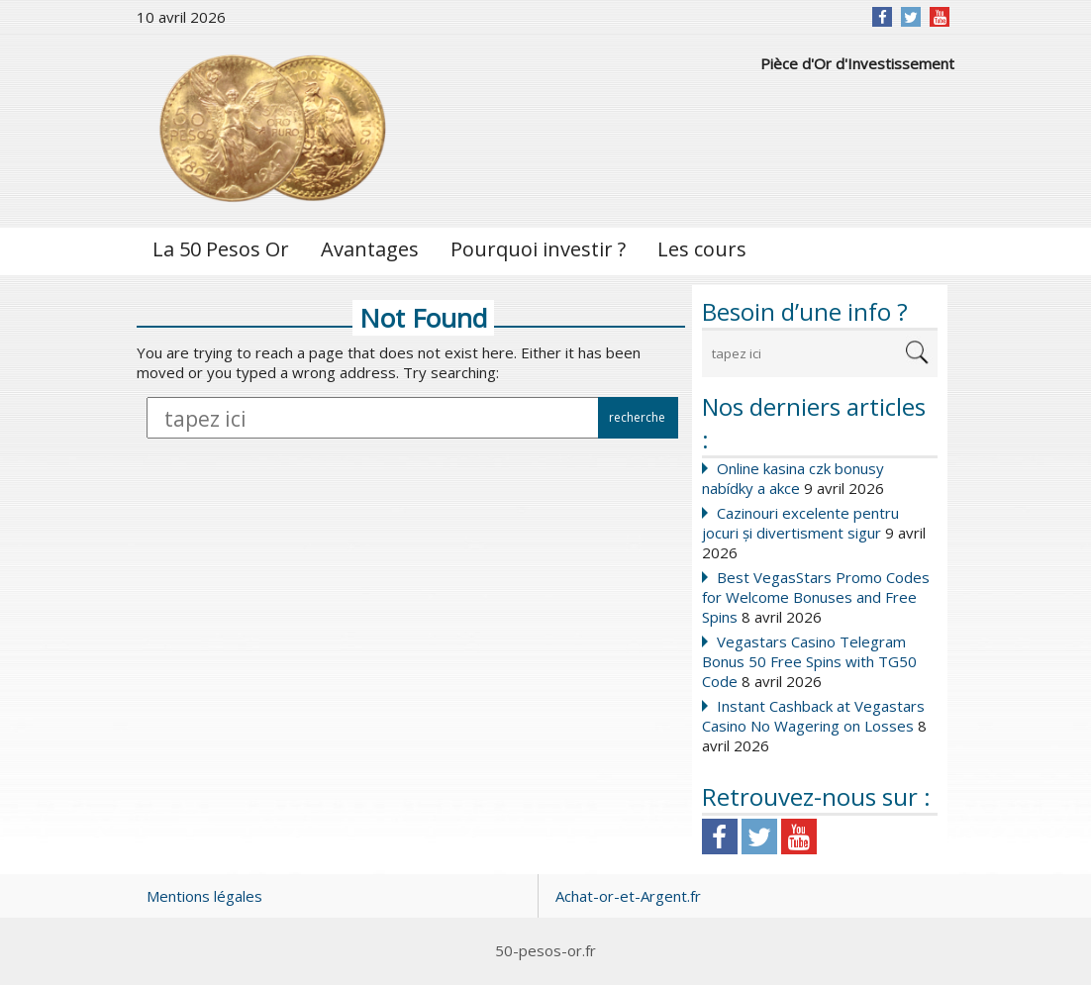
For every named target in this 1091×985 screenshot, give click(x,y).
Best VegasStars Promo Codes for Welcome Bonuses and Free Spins (816, 597)
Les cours (701, 249)
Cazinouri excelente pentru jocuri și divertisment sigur (800, 522)
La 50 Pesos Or (220, 249)
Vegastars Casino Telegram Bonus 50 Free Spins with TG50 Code (809, 661)
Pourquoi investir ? (538, 249)
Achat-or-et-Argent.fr (628, 896)
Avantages (370, 249)
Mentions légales (204, 896)
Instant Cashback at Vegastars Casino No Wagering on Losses (813, 716)
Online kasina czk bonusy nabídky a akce (793, 478)
